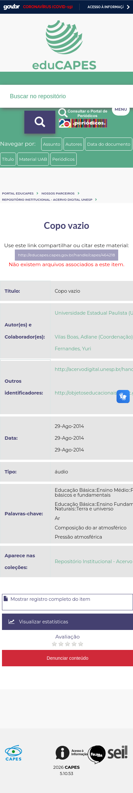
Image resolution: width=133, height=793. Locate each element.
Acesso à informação (107, 7)
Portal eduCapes (18, 193)
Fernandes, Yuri (73, 349)
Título (8, 159)
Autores (74, 144)
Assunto (52, 144)
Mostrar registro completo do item (46, 599)
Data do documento (108, 144)
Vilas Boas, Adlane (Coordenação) (94, 337)
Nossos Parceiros (58, 193)
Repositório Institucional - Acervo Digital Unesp (47, 199)
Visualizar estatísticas (38, 622)
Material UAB (33, 159)
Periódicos (63, 159)
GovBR (11, 7)
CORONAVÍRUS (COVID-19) (48, 7)
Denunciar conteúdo (68, 658)
